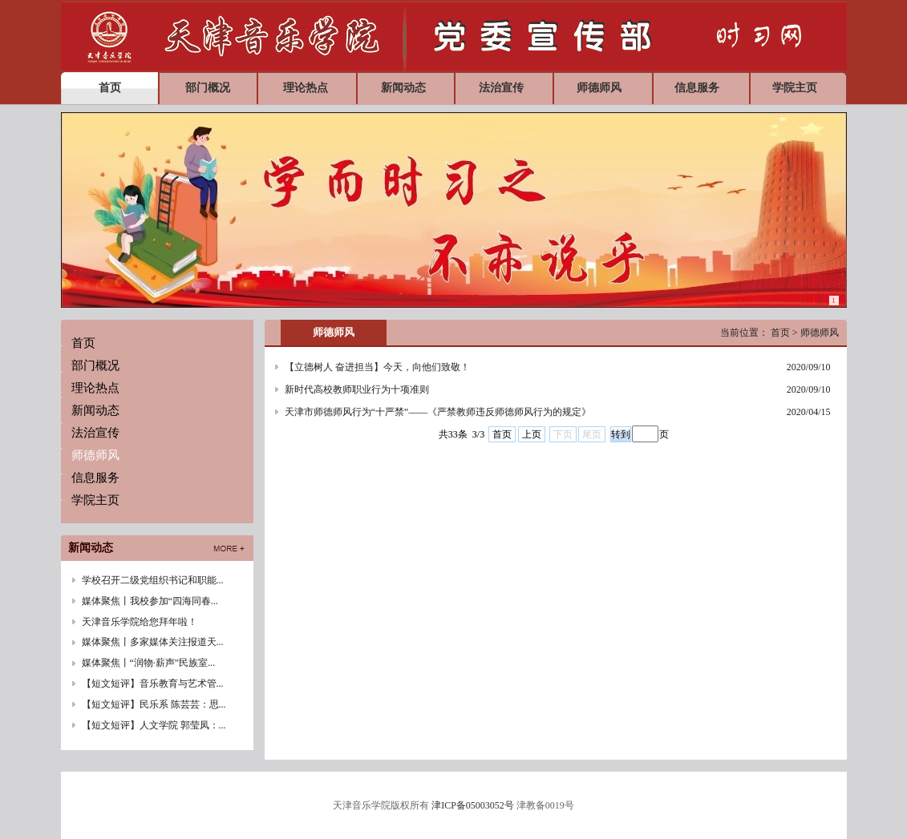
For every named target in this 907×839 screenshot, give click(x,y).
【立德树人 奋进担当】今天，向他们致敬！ (377, 367)
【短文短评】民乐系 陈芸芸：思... (154, 704)
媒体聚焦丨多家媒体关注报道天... (153, 641)
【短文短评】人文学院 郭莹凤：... (154, 725)
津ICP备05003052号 (472, 805)
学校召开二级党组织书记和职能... (153, 580)
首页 (502, 434)
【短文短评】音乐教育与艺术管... (153, 683)
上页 (531, 434)
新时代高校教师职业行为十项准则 (357, 389)
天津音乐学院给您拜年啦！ (139, 621)
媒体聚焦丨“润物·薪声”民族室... (149, 662)
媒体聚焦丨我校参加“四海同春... (150, 601)
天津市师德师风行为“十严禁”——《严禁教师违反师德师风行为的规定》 (438, 411)
